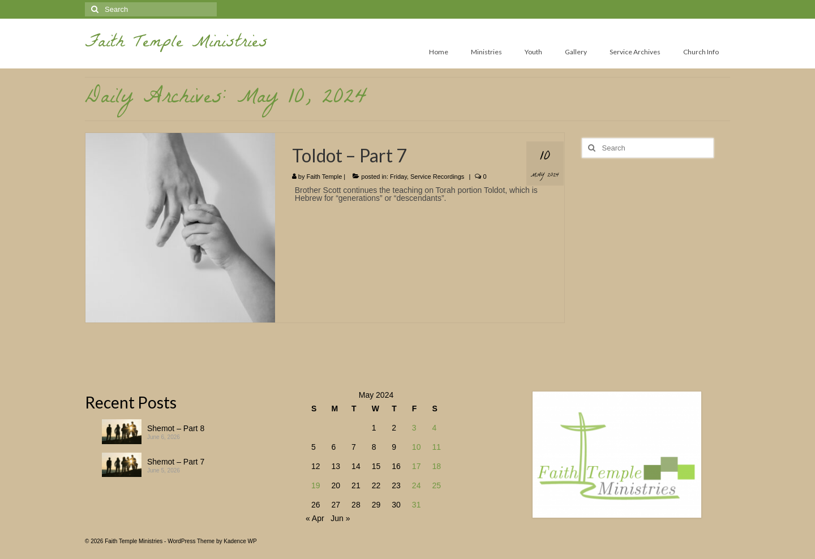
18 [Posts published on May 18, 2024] (436, 466)
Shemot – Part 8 (175, 428)
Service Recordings (437, 176)
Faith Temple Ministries (176, 44)
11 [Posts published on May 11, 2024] (436, 447)
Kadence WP (240, 541)
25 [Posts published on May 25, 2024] (436, 485)
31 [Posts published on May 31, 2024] (416, 504)
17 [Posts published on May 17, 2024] (416, 466)
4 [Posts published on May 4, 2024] (434, 427)
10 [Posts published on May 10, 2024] (416, 447)
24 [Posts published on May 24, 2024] (416, 485)
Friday (398, 176)
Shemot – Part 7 (175, 461)
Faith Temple (324, 176)
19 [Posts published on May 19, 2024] (315, 485)
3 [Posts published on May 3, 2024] (414, 427)
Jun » (340, 518)
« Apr (315, 518)
